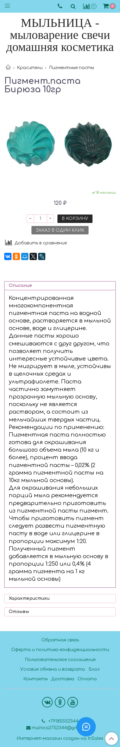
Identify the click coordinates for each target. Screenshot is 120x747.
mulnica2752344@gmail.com (63, 728)
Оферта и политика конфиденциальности (60, 649)
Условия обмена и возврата (52, 669)
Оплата (87, 679)
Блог (94, 669)
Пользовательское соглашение (60, 659)
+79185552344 (62, 721)
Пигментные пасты (71, 67)
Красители (30, 67)
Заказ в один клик (60, 230)
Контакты (35, 679)
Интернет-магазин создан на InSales (60, 738)
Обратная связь (60, 640)
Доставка (62, 679)
